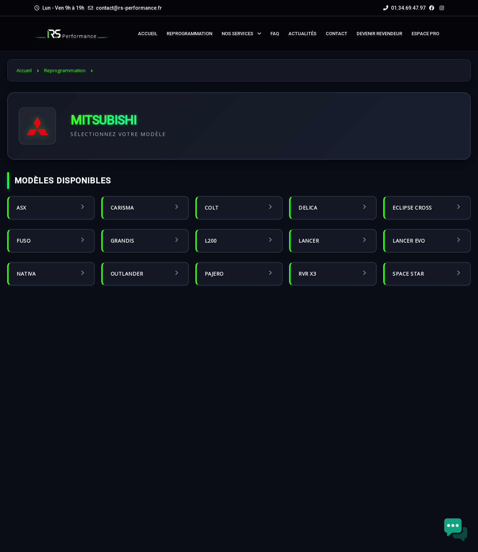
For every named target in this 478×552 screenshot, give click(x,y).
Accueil (24, 70)
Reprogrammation (64, 70)
